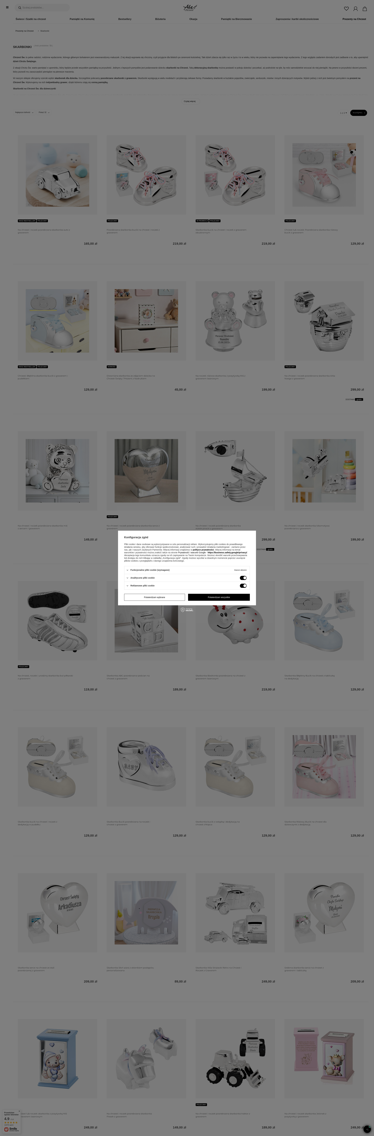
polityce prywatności (203, 550)
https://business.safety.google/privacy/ (227, 552)
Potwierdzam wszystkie (219, 597)
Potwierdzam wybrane (154, 597)
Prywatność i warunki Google (192, 552)
